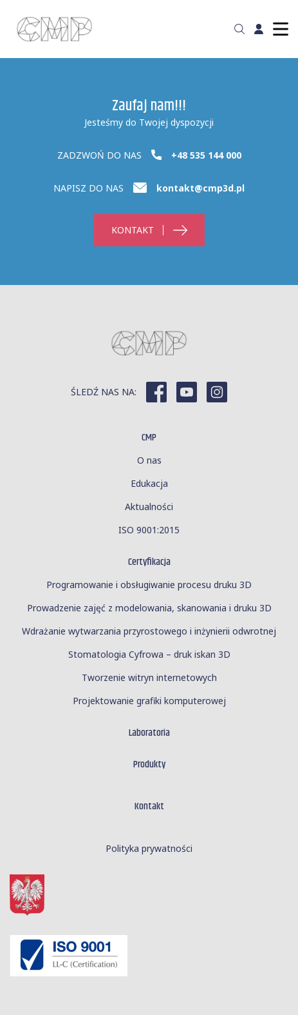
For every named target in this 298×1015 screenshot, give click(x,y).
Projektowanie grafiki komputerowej (149, 701)
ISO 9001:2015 (149, 530)
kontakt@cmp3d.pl (200, 188)
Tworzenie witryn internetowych (149, 677)
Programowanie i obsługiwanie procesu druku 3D (149, 584)
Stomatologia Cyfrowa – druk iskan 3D (149, 654)
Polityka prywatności (149, 848)
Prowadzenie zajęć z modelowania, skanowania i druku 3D (149, 608)
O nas (149, 460)
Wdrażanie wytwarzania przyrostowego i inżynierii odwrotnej (149, 631)
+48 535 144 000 (206, 155)
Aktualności (149, 506)
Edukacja (149, 483)
